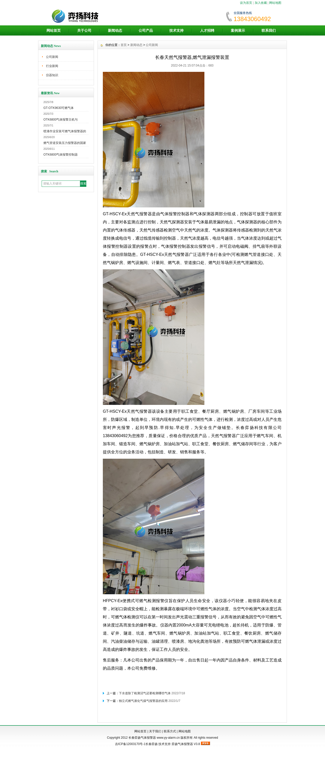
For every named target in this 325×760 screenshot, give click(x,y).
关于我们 (155, 731)
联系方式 (170, 731)
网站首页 (53, 30)
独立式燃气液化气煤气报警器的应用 (143, 701)
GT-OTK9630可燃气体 (58, 108)
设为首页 (246, 3)
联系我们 (269, 30)
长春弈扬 (151, 744)
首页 (124, 45)
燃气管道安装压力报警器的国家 (64, 143)
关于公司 (84, 30)
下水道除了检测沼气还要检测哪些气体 (145, 693)
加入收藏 (261, 3)
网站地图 (275, 3)
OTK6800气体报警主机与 (60, 119)
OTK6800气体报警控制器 (60, 154)
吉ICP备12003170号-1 (130, 744)
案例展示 (238, 30)
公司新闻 (52, 57)
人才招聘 (207, 30)
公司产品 (146, 30)
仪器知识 (52, 75)
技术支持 (176, 30)
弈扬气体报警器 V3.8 (186, 744)
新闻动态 (115, 30)
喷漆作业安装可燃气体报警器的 (64, 131)
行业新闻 (52, 66)
